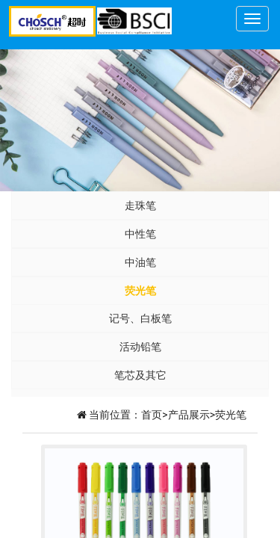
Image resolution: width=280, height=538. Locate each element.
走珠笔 (140, 205)
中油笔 (140, 262)
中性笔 (140, 234)
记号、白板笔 (140, 318)
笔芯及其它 (140, 375)
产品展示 (189, 415)
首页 (151, 415)
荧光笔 (140, 291)
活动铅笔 (140, 347)
